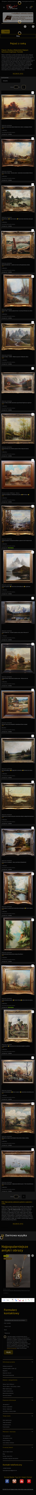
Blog (4, 1454)
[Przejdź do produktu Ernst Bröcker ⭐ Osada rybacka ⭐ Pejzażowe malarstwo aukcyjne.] (18, 199)
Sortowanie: (5, 77)
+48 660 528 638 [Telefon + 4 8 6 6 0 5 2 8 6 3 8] (7, 1468)
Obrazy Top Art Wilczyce (8, 1384)
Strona (12, 87)
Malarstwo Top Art (7, 1373)
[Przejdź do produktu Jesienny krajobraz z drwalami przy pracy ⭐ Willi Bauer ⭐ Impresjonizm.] (18, 474)
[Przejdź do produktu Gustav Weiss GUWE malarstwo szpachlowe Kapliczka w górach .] (18, 383)
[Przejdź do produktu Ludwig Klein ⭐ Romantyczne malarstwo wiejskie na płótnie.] (18, 1026)
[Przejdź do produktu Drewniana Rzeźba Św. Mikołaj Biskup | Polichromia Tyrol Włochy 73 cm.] (18, 1271)
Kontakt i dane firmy (7, 1456)
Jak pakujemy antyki (7, 1438)
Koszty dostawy (6, 1440)
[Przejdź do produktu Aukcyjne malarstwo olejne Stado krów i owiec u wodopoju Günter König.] (18, 107)
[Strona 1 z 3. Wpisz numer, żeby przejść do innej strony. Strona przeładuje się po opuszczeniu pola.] (16, 87)
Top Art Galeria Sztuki (8, 1451)
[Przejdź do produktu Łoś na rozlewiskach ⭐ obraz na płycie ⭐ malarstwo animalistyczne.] (18, 1072)
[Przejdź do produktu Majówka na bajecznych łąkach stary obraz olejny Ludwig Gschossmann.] (18, 1118)
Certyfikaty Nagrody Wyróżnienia (10, 1458)
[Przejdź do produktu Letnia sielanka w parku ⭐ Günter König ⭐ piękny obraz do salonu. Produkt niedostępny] (18, 980)
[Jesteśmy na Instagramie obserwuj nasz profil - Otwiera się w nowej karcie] (14, 1481)
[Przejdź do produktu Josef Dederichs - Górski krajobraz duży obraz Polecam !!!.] (18, 612)
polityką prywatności (11, 1348)
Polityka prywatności (7, 1366)
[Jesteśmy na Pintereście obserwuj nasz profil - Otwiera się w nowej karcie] (29, 1481)
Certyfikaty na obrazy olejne (9, 1411)
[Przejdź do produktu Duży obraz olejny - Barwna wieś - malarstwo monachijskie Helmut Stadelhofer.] (18, 153)
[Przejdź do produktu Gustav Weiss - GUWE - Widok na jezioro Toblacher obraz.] (18, 337)
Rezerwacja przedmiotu (8, 1393)
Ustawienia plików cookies (9, 1368)
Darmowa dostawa (7, 1395)
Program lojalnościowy (8, 1391)
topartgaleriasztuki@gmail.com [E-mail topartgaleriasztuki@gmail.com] (10, 1470)
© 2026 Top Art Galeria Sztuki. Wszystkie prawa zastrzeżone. (18, 1489)
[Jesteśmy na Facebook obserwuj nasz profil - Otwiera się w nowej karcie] (7, 1481)
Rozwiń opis (5, 1227)
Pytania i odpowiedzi (7, 1406)
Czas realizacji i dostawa (8, 1442)
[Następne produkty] (24, 1197)
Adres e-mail (8, 1326)
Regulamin (5, 1370)
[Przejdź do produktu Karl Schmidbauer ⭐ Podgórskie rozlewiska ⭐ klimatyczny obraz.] (18, 750)
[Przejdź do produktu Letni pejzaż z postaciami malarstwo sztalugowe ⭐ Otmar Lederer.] (18, 888)
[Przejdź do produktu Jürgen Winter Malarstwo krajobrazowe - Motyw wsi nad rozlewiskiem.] (18, 658)
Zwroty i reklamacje (7, 1409)
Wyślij (8, 1352)
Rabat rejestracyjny (7, 1388)
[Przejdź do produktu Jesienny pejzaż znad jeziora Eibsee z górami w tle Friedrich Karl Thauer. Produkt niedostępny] (18, 520)
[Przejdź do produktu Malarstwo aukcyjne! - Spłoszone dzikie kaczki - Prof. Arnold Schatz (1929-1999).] (18, 1164)
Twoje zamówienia (7, 1422)
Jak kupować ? (6, 1404)
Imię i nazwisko (7, 1323)
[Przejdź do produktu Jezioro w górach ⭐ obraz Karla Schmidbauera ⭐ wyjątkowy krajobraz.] (18, 566)
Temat (5, 1329)
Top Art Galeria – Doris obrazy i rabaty (11, 1386)
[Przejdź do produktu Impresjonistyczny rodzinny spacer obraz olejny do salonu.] (18, 428)
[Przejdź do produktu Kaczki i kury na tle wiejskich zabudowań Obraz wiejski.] (18, 704)
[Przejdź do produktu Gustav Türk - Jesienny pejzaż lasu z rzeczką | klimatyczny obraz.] (18, 291)
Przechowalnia (6, 1427)
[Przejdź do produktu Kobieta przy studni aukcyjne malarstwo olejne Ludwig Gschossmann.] (18, 796)
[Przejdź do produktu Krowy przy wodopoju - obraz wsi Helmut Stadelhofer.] (18, 842)
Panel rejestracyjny (7, 1420)
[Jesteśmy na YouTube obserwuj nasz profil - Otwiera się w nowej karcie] (22, 1481)
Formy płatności (6, 1436)
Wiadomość (7, 1333)
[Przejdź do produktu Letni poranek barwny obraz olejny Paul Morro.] (18, 934)
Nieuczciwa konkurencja (8, 1375)
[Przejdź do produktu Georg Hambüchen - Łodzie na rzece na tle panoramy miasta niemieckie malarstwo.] (18, 245)
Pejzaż (5, 31)
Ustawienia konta (7, 1424)
